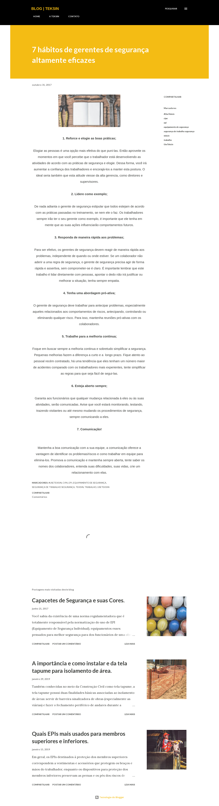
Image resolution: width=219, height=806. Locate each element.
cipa (166, 118)
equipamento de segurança (176, 127)
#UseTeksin (169, 114)
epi (165, 122)
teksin (167, 135)
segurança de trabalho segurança (179, 131)
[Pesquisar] (171, 9)
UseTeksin (168, 144)
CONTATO (72, 16)
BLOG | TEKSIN (45, 8)
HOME (34, 16)
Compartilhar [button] (172, 96)
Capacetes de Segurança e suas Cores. (78, 600)
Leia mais (130, 643)
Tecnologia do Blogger (109, 797)
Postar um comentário (66, 643)
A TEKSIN (52, 16)
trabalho (168, 140)
